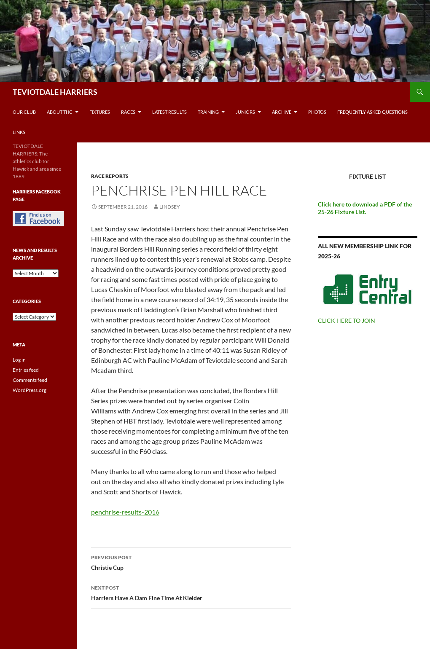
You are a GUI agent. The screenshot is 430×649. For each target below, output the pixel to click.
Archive (281, 112)
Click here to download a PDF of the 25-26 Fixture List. (365, 208)
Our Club (24, 112)
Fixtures (99, 112)
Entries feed (26, 370)
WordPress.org (29, 390)
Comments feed (30, 380)
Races (128, 112)
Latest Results (169, 112)
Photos (317, 112)
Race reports (110, 176)
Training (208, 112)
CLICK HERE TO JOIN (346, 320)
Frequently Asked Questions (372, 112)
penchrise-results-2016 (125, 512)
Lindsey (169, 207)
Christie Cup (191, 561)
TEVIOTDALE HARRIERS (55, 92)
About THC (60, 112)
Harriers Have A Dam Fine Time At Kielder (191, 592)
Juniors (245, 112)
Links (19, 132)
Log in (19, 360)
